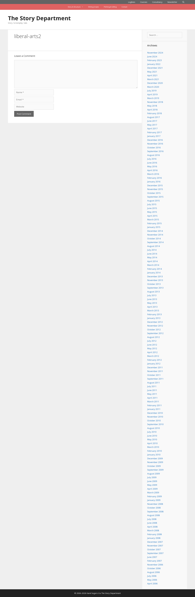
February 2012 (154, 359)
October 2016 (154, 147)
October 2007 (154, 549)
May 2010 (152, 439)
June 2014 (152, 253)
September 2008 (155, 511)
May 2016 (152, 166)
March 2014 (153, 265)
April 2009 (152, 488)
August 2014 (153, 246)
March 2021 (153, 79)
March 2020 (153, 86)
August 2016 (153, 155)
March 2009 (153, 492)
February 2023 (154, 60)
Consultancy (157, 2)
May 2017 (152, 124)
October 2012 (154, 329)
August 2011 (153, 382)
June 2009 (152, 481)
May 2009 (152, 484)
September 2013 (155, 287)
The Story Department (39, 18)
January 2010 (153, 454)
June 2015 (152, 208)
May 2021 (152, 71)
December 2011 (155, 367)
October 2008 (154, 507)
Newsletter (172, 2)
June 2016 (152, 162)
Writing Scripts (93, 7)
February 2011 (154, 405)
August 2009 (153, 473)
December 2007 (155, 541)
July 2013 (151, 295)
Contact (124, 7)
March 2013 (153, 310)
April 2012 (152, 352)
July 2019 (151, 90)
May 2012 (152, 348)
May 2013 (152, 302)
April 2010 (152, 443)
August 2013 (153, 291)
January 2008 (153, 538)
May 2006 (152, 579)
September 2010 (155, 424)
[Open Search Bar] (183, 2)
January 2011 (153, 409)
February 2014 (154, 268)
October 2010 (154, 420)
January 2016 (153, 181)
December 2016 (155, 139)
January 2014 (153, 272)
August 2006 (153, 572)
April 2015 (152, 215)
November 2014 (155, 234)
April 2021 (152, 75)
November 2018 (155, 102)
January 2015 (153, 227)
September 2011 (155, 378)
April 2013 (152, 306)
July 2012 (151, 340)
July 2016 (151, 158)
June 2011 (152, 390)
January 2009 (153, 500)
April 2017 (152, 128)
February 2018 (154, 113)
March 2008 (153, 530)
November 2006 (155, 564)
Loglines (131, 2)
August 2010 (153, 428)
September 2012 (155, 333)
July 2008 (151, 519)
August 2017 (153, 117)
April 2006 (152, 583)
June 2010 (152, 435)
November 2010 (155, 416)
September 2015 (155, 196)
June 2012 (152, 344)
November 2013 (155, 280)
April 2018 (152, 109)
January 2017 (153, 136)
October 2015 (154, 193)
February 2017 (154, 132)
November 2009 (155, 462)
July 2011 (151, 386)
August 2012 (153, 337)
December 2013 (155, 276)
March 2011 (153, 401)
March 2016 (153, 174)
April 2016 (152, 170)
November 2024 (155, 52)
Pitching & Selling (110, 7)
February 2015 (154, 223)
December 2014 (155, 231)
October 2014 (154, 238)
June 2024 (152, 56)
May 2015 (152, 211)
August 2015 (153, 200)
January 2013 (153, 318)
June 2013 (152, 299)
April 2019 (152, 94)
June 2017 (152, 120)
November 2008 (155, 504)
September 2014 (155, 242)
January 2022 (153, 64)
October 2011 (154, 375)
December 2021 (155, 67)
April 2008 (152, 526)
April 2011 (152, 397)
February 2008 (154, 534)
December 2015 (155, 185)
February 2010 (154, 450)
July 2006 (151, 575)
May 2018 (152, 105)
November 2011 (155, 371)
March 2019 (153, 98)
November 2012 (155, 325)
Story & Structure (77, 7)
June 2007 (152, 557)
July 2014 (151, 249)
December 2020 (155, 83)
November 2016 (155, 143)
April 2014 (152, 261)
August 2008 (153, 515)
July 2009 (151, 477)
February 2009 (154, 496)
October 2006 (154, 568)
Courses (143, 2)
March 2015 (153, 219)
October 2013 (154, 284)
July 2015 (151, 204)
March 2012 (153, 356)
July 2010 (151, 431)
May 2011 (152, 393)
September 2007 (155, 553)
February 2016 (154, 177)
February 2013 (154, 314)
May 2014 (152, 257)
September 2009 (155, 469)
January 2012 (153, 363)
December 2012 (155, 322)
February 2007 (154, 560)
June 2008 (152, 522)
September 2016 (155, 151)
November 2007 (155, 545)
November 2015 (155, 189)
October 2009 (154, 466)
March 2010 (153, 447)
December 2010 (155, 413)
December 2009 (155, 458)
